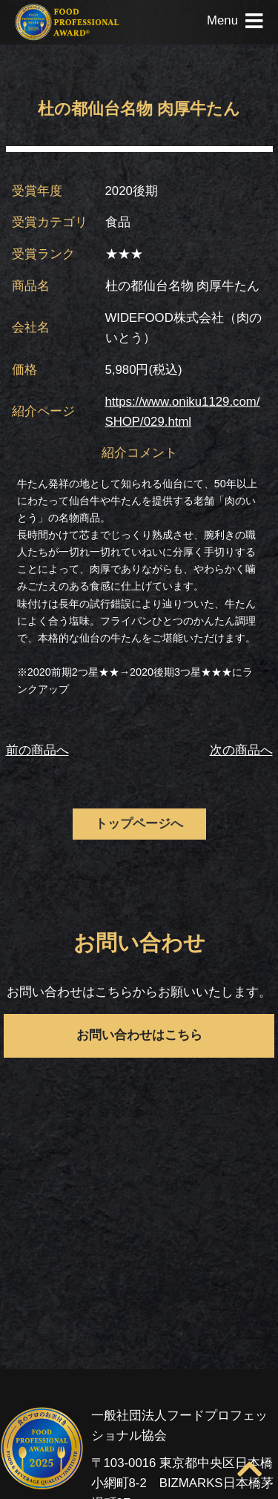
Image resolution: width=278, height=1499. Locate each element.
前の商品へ (37, 750)
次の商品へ (241, 750)
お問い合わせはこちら (139, 1035)
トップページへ (139, 824)
